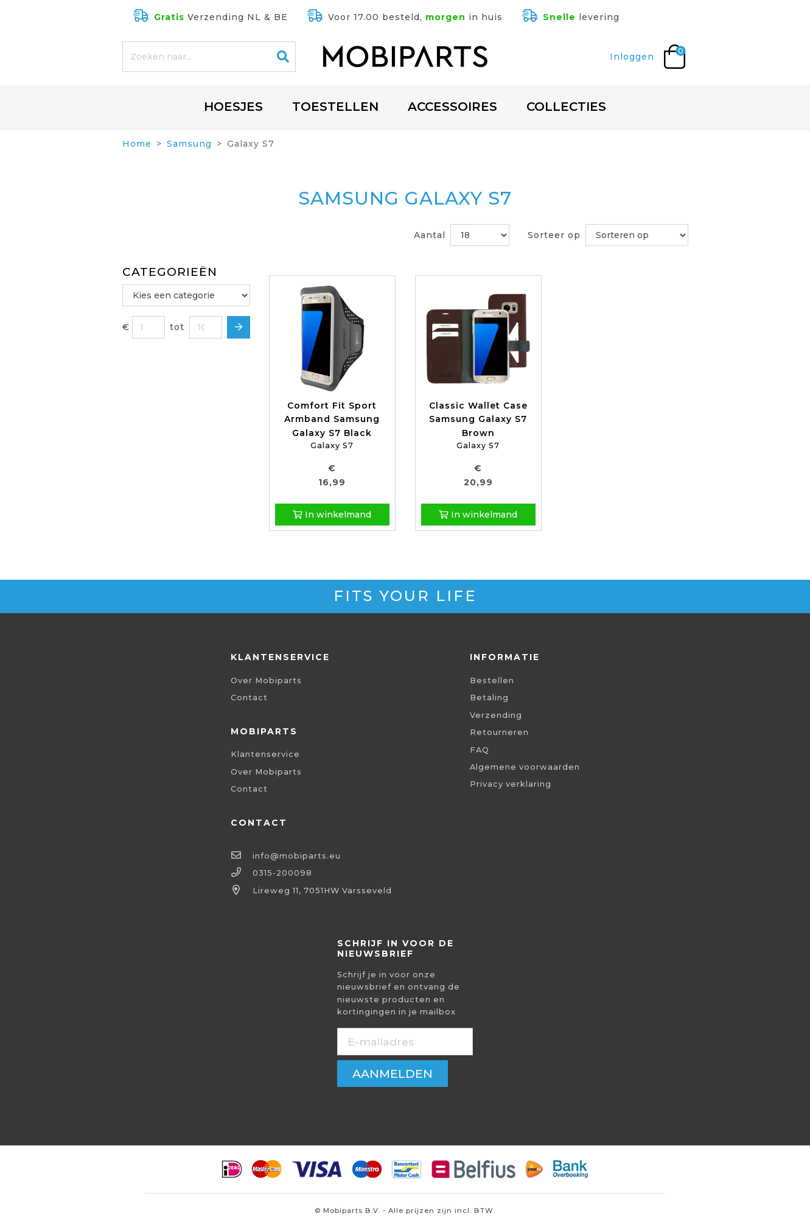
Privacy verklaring (510, 784)
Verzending (496, 715)
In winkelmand (332, 514)
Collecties (566, 106)
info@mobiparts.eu (297, 855)
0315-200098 (282, 872)
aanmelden (392, 1073)
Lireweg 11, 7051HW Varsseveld (322, 890)
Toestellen (335, 106)
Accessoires (452, 106)
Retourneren (499, 732)
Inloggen (632, 56)
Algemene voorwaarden (525, 767)
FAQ (479, 749)
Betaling (489, 697)
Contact (249, 697)
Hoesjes (233, 106)
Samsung (189, 143)
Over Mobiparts (266, 680)
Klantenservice (265, 754)
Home (137, 143)
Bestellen (492, 680)
